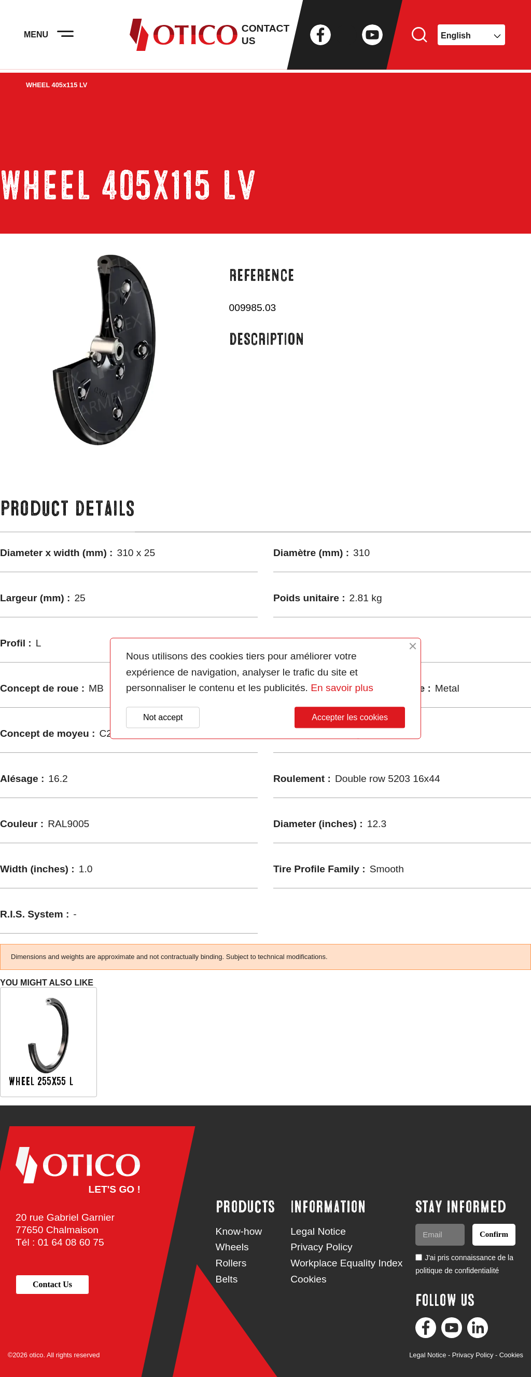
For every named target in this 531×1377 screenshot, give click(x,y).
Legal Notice (318, 1231)
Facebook (320, 36)
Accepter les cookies (350, 717)
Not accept (163, 717)
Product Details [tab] (67, 509)
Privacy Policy (321, 1246)
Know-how (239, 1231)
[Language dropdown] (471, 36)
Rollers (231, 1263)
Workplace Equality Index (346, 1263)
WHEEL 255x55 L (41, 1081)
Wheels (232, 1246)
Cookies (308, 1279)
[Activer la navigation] (67, 36)
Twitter (346, 36)
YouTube (372, 36)
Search (419, 36)
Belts (227, 1279)
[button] (52, 1284)
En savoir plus (342, 688)
